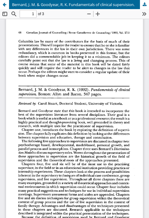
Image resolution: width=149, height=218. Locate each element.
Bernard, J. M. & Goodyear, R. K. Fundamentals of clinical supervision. (73, 4)
